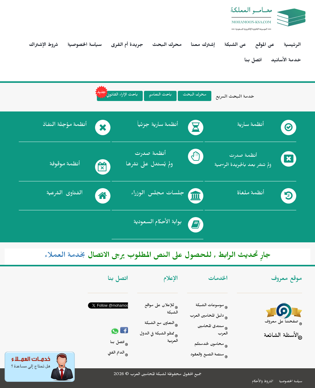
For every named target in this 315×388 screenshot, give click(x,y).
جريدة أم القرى (127, 45)
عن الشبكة (235, 45)
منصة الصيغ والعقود (207, 355)
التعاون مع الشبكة (159, 323)
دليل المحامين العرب (207, 316)
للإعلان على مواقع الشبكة (161, 309)
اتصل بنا (253, 61)
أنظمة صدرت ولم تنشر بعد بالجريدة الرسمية (242, 161)
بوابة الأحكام (158, 223)
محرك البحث (167, 45)
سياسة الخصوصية (84, 45)
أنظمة (250, 126)
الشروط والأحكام (262, 382)
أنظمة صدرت (149, 161)
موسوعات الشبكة (210, 306)
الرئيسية (292, 45)
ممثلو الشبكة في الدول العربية (159, 338)
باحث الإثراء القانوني (117, 96)
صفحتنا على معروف (281, 322)
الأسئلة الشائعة (281, 336)
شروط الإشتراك (43, 45)
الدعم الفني (116, 353)
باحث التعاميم (160, 95)
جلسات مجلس (157, 194)
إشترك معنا (203, 45)
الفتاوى (64, 194)
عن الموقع (264, 45)
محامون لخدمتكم (209, 344)
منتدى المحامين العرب (212, 330)
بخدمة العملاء (65, 256)
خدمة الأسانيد (286, 61)
